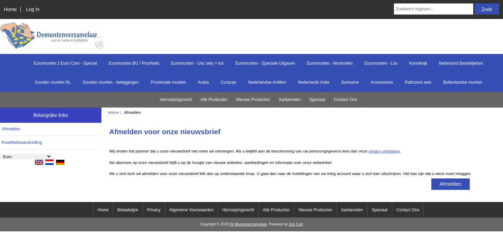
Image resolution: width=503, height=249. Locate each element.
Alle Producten (213, 99)
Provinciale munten (168, 82)
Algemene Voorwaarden (191, 210)
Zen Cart (296, 224)
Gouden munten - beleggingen (111, 82)
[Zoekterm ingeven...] (433, 9)
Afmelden (11, 128)
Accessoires (382, 82)
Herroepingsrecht (176, 99)
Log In (32, 9)
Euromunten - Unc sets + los (197, 63)
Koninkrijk (418, 63)
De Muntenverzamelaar (248, 224)
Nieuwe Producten (253, 99)
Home (10, 9)
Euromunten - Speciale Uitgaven (265, 63)
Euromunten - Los (381, 63)
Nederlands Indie (314, 82)
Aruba (203, 82)
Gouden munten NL (53, 82)
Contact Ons (345, 99)
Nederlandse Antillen (267, 82)
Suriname (350, 82)
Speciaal (317, 99)
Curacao (228, 82)
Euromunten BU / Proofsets (134, 63)
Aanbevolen (289, 99)
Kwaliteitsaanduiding (22, 142)
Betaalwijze (127, 210)
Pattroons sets (418, 82)
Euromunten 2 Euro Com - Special (65, 63)
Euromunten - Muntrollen (330, 63)
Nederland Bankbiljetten (461, 63)
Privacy (154, 210)
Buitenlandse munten (462, 82)
